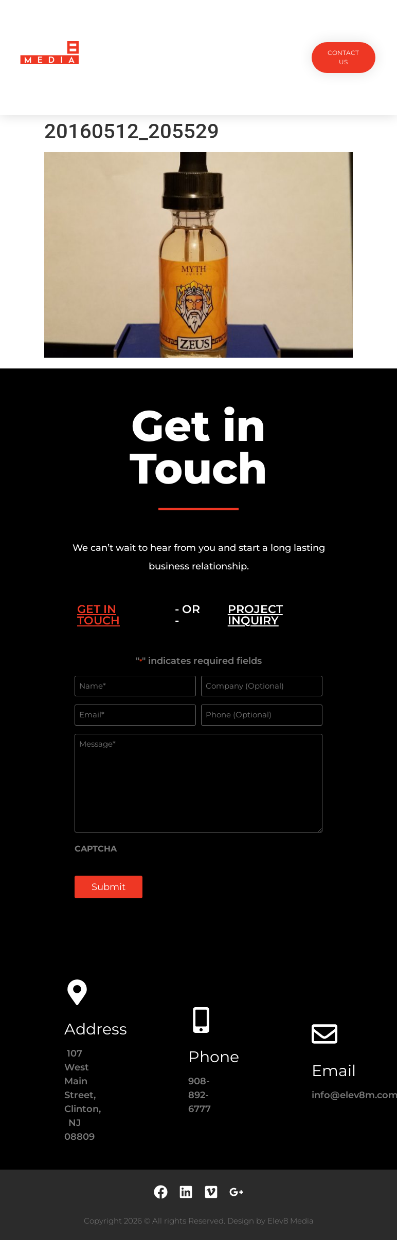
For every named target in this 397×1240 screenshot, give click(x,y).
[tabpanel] (198, 783)
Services (175, 34)
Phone (213, 1056)
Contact (198, 81)
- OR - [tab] (187, 614)
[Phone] (201, 1020)
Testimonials (262, 34)
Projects (128, 34)
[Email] (324, 1034)
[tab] (113, 615)
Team (215, 34)
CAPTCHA (96, 849)
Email (334, 1070)
